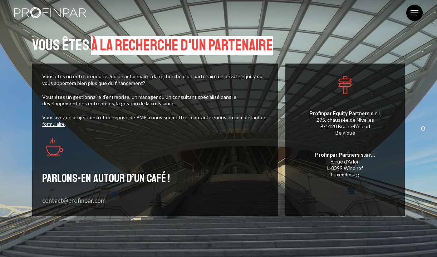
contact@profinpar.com (74, 200)
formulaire (53, 124)
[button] (414, 12)
